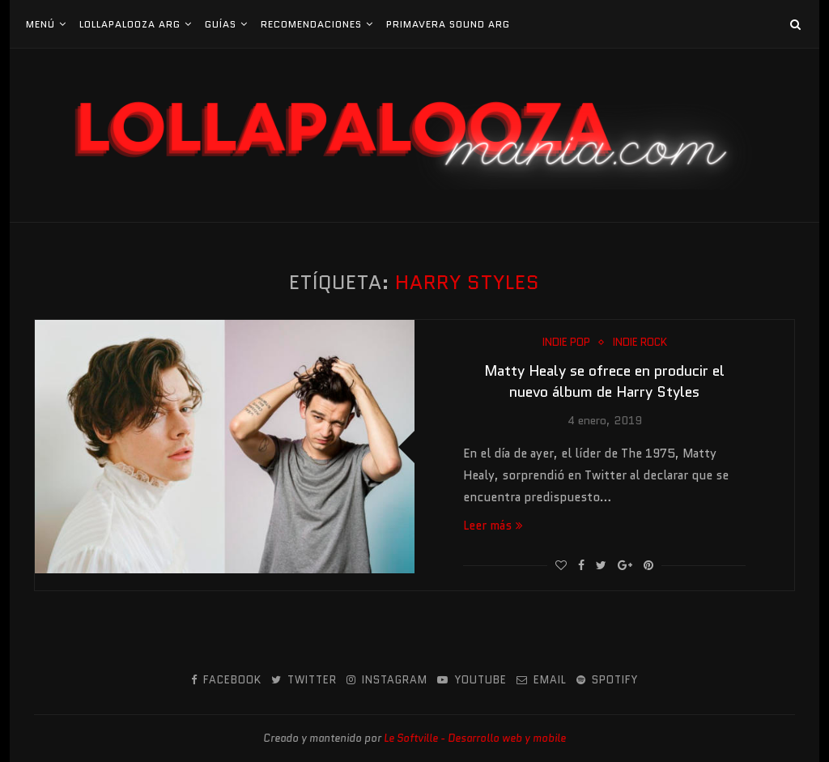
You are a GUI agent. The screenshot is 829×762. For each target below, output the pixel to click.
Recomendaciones (311, 24)
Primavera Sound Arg (448, 24)
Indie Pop (566, 342)
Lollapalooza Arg (130, 24)
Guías (220, 24)
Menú (40, 24)
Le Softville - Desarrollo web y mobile (475, 738)
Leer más (493, 525)
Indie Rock (640, 342)
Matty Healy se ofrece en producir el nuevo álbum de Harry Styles (604, 381)
